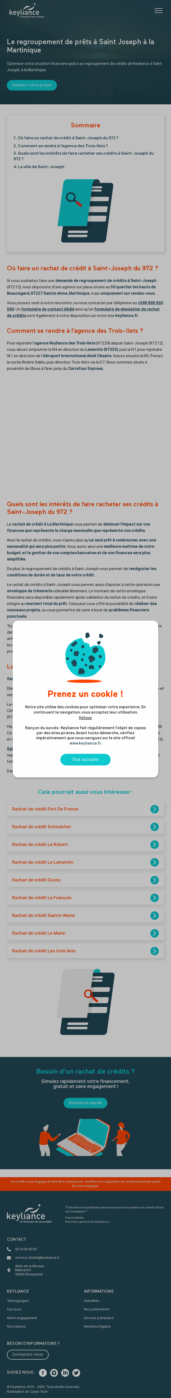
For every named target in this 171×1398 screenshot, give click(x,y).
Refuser (85, 718)
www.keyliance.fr (85, 743)
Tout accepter (85, 759)
